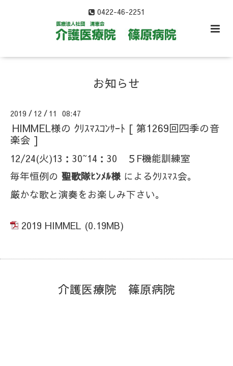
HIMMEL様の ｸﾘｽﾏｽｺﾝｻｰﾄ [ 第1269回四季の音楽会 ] (115, 133)
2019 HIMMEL (51, 225)
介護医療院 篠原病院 (116, 288)
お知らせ (116, 82)
